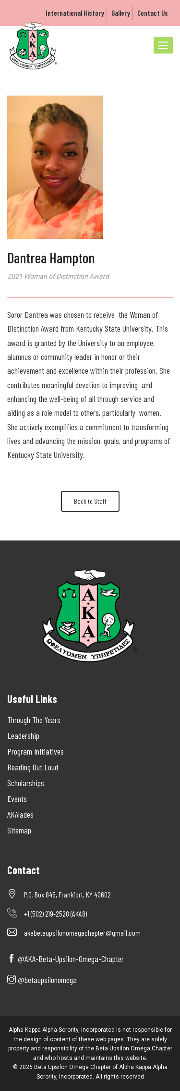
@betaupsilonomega (42, 979)
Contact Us (152, 13)
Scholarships (25, 783)
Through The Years (33, 719)
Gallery (120, 13)
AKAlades (20, 814)
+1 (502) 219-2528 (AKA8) (55, 913)
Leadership (23, 735)
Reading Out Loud (32, 767)
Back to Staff (90, 501)
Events (17, 798)
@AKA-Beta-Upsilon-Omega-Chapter (65, 958)
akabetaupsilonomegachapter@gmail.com (82, 932)
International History (75, 13)
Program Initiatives (35, 751)
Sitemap (19, 830)
